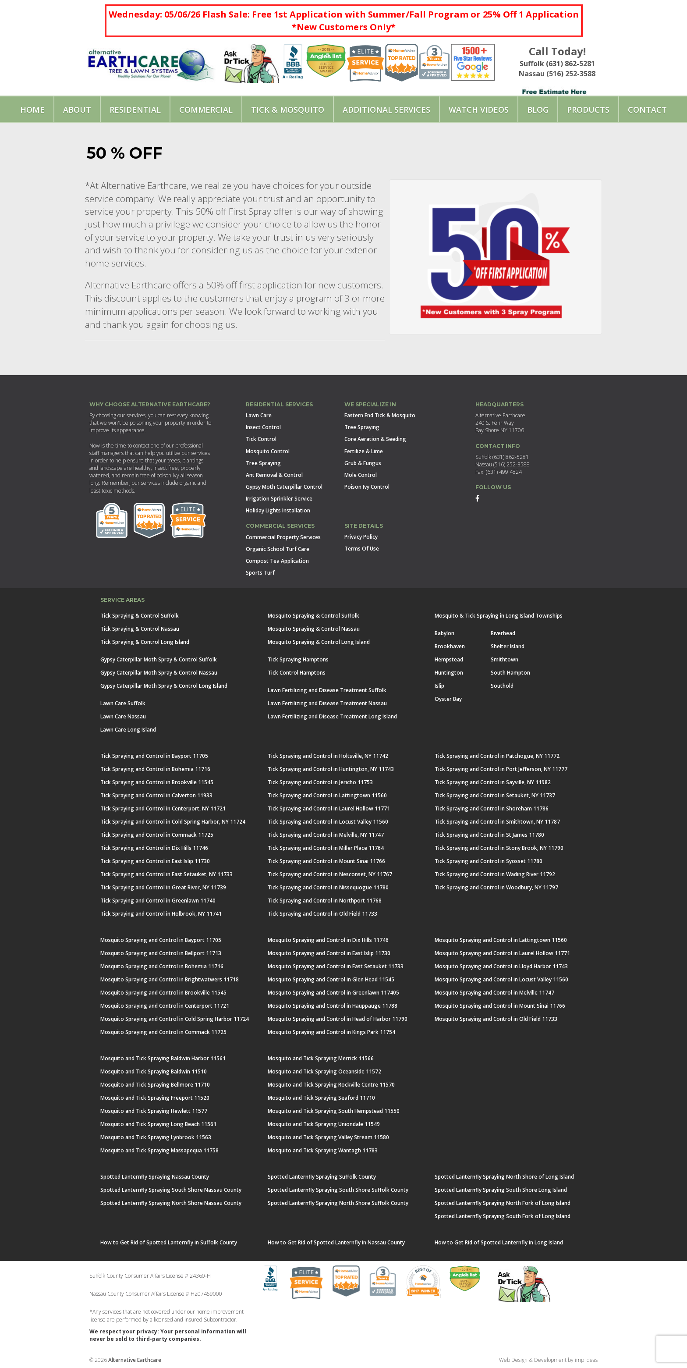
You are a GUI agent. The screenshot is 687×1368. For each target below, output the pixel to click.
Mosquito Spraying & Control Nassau (314, 628)
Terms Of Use (361, 548)
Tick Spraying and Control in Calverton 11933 (156, 795)
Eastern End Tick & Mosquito (379, 415)
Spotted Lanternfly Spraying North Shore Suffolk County (338, 1203)
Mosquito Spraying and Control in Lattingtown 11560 (501, 940)
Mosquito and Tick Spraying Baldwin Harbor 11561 (163, 1058)
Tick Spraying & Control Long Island (144, 642)
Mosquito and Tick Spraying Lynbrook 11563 (155, 1137)
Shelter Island (507, 646)
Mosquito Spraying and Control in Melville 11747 (494, 992)
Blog (538, 109)
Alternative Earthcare (134, 1360)
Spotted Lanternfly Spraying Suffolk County (322, 1176)
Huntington (449, 672)
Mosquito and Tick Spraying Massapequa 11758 (159, 1150)
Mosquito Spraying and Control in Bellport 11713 (160, 953)
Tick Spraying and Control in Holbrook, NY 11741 (161, 913)
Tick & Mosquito (287, 109)
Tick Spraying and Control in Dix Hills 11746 (154, 848)
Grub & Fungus (362, 463)
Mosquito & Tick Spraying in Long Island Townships (499, 615)
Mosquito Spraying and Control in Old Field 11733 (496, 1019)
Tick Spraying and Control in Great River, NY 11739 (163, 887)
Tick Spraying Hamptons (298, 659)
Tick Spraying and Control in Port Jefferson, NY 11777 (501, 769)
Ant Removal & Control (274, 475)
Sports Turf (260, 572)
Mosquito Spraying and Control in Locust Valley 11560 (501, 979)
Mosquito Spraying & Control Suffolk (313, 615)
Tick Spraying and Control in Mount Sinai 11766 (326, 861)
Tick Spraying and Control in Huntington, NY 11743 (331, 769)
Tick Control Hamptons (297, 672)
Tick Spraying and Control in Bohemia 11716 (155, 769)
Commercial (206, 109)
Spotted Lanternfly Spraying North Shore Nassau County (170, 1203)
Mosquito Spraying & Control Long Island (319, 642)
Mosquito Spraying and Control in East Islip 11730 (329, 953)
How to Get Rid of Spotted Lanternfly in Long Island (499, 1242)
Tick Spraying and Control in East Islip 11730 (155, 861)
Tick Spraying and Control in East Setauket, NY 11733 (166, 874)
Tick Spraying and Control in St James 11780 (489, 835)
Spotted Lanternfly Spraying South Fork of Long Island (502, 1216)
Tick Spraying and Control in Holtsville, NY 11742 (328, 756)
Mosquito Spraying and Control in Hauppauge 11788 (332, 1005)
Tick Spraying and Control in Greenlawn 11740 (158, 900)
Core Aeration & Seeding (375, 439)
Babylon (444, 633)
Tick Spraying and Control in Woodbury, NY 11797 (496, 887)
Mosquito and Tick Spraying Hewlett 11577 (153, 1111)
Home (32, 109)
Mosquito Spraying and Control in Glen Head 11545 (331, 979)
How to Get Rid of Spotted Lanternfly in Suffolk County (168, 1242)
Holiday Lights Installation (278, 510)
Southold (502, 685)
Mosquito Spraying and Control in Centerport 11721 (164, 1005)
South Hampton (510, 672)
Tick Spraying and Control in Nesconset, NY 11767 (330, 874)
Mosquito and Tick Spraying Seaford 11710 (321, 1098)
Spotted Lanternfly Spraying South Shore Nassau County (170, 1190)
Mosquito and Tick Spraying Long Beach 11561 (158, 1124)
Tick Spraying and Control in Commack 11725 (156, 835)
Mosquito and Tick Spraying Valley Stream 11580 (328, 1137)
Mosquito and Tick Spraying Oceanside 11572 (324, 1071)
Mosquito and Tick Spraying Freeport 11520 (154, 1098)
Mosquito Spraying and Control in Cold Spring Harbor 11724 (174, 1019)
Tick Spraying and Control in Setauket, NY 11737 (495, 795)
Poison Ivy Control (367, 486)
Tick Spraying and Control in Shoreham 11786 (492, 808)
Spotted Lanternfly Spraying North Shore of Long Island (504, 1176)
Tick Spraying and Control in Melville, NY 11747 (326, 835)
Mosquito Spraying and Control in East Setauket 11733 (336, 966)
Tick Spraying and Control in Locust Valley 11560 (328, 821)
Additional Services (386, 109)
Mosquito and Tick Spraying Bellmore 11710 (155, 1084)
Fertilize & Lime (363, 451)
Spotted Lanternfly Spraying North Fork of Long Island (502, 1203)
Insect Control (263, 427)
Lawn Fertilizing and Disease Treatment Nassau (327, 703)
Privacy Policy (361, 536)
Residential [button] (135, 109)
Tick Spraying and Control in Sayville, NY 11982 (493, 782)
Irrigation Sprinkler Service (279, 498)
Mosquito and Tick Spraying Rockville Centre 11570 (331, 1084)
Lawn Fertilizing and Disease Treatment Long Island (332, 716)
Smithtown (504, 659)
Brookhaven (450, 646)
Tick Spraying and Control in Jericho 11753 (320, 782)
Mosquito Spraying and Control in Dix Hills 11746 (328, 940)
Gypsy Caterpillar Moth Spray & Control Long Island (163, 685)
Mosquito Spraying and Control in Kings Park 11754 (331, 1032)
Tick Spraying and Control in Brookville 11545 (156, 782)
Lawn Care (259, 415)
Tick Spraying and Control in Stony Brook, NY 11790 (499, 848)
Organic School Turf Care (277, 549)
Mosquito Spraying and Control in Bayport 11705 (160, 940)
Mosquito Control (268, 451)
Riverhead (503, 633)
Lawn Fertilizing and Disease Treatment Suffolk (327, 690)
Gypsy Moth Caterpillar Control (284, 486)
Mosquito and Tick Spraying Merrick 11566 (321, 1058)
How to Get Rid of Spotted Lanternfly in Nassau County (336, 1242)
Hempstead (449, 659)
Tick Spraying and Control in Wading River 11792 (495, 874)
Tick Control (261, 439)
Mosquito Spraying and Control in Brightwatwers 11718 (169, 979)
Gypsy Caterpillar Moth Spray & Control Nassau (158, 672)
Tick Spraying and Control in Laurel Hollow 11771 (329, 808)
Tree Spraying (263, 463)
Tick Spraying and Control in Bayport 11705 (154, 756)
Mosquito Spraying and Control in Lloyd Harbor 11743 (501, 966)
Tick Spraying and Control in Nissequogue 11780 (328, 887)
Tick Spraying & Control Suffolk (139, 615)
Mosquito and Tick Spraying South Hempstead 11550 (334, 1111)
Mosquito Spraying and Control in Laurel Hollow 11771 (502, 953)
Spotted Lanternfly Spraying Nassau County (154, 1176)
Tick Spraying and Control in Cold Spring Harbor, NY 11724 (172, 821)
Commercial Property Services (283, 537)
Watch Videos (479, 109)
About (77, 109)
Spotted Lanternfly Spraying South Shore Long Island (501, 1190)
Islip (439, 685)
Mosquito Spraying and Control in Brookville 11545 (163, 992)
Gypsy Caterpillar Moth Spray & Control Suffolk (158, 659)
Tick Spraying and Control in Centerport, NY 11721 (163, 808)
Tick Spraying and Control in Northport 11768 (325, 900)
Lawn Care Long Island (128, 729)
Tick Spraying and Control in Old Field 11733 (322, 913)
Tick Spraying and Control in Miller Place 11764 (326, 848)
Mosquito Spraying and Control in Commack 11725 (163, 1032)
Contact (647, 109)
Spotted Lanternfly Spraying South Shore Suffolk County (338, 1190)
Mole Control (360, 475)
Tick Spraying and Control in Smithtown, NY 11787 (497, 821)
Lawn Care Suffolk (122, 703)
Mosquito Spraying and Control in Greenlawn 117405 (333, 992)
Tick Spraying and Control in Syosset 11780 (488, 861)
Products (588, 109)
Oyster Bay (448, 699)
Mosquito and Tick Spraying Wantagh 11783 (323, 1150)
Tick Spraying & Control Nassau (139, 628)
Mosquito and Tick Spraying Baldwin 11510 (153, 1071)
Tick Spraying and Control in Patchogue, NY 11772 (497, 756)
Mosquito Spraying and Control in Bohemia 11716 (161, 966)
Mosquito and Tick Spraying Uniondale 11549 (324, 1124)
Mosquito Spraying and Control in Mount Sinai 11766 (500, 1005)
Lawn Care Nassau (123, 716)
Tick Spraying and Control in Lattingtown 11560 (327, 795)
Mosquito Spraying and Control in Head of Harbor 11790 (337, 1019)
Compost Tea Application (277, 561)
